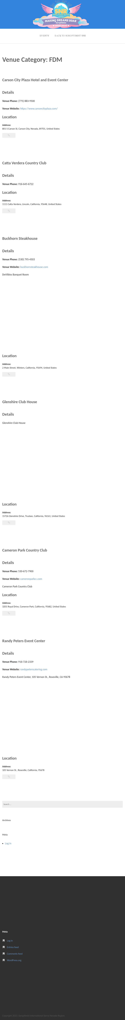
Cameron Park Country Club (25, 549)
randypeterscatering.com (33, 668)
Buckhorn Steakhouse (20, 237)
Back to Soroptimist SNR (70, 35)
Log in (8, 842)
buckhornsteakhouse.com (34, 266)
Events (43, 35)
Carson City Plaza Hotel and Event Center (36, 79)
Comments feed (15, 952)
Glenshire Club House (20, 400)
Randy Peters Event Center (24, 639)
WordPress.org (14, 959)
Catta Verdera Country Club (25, 162)
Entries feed (13, 946)
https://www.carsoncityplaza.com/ (39, 107)
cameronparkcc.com (31, 578)
